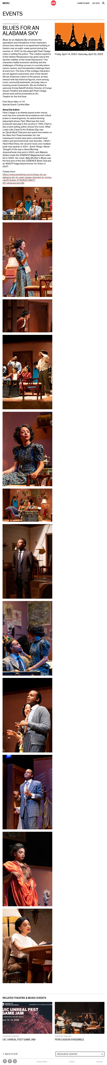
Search (103, 3)
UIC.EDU (96, 3)
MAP (83, 3)
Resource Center (67, 1054)
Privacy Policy (42, 1062)
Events (13, 14)
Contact (72, 1062)
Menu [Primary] (6, 3)
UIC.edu (99, 1062)
